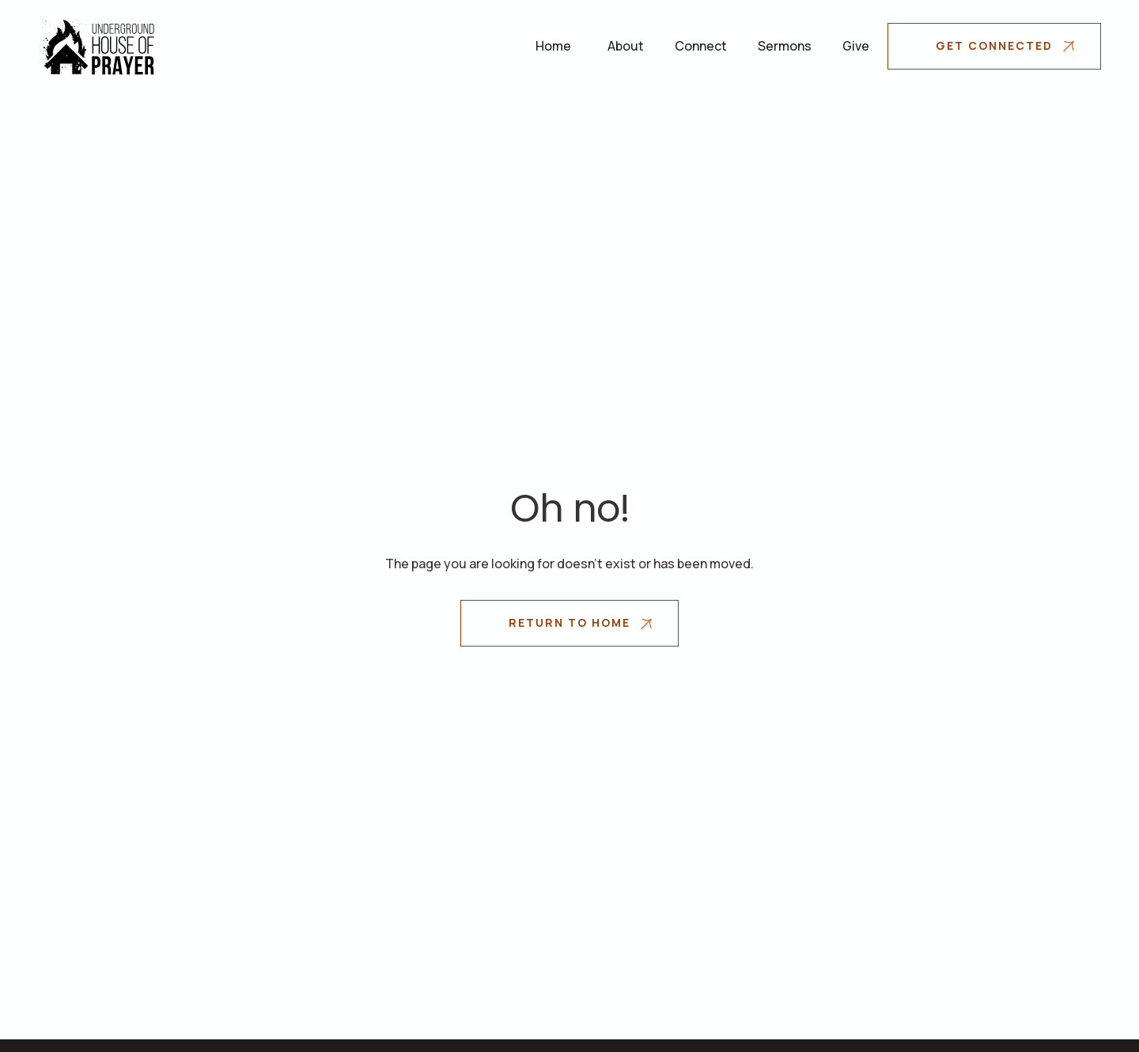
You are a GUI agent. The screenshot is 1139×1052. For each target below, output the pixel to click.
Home (553, 46)
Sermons (785, 46)
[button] (625, 46)
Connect (701, 46)
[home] (97, 46)
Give (855, 46)
